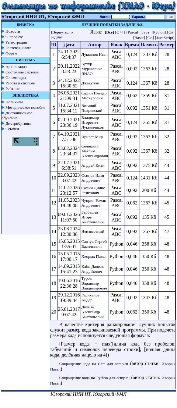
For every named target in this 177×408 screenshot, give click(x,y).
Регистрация (16, 42)
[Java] (146, 32)
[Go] (150, 37)
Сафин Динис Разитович (93, 190)
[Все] (109, 32)
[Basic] (139, 37)
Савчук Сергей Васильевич (94, 244)
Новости (12, 31)
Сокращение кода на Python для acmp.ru (94, 377)
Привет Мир (92, 136)
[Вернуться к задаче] (62, 34)
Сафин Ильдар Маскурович (94, 95)
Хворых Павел (94, 256)
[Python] (159, 32)
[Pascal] (132, 32)
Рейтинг (12, 88)
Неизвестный (93, 231)
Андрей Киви (93, 165)
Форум (11, 53)
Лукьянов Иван (95, 54)
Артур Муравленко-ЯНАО (93, 69)
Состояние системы (22, 72)
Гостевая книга (18, 47)
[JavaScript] (165, 37)
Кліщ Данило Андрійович (93, 269)
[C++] (120, 32)
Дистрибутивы (18, 123)
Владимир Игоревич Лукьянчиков (93, 122)
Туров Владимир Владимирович (94, 283)
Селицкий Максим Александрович (95, 151)
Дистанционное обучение (17, 115)
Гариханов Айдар (91, 297)
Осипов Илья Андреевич (93, 178)
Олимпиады (15, 77)
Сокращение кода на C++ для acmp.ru (93, 363)
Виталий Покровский (92, 108)
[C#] (171, 32)
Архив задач (16, 66)
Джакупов (90, 83)
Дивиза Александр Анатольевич (93, 312)
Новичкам (14, 102)
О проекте (14, 36)
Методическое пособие (25, 107)
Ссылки (12, 128)
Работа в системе (20, 83)
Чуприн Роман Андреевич (94, 203)
